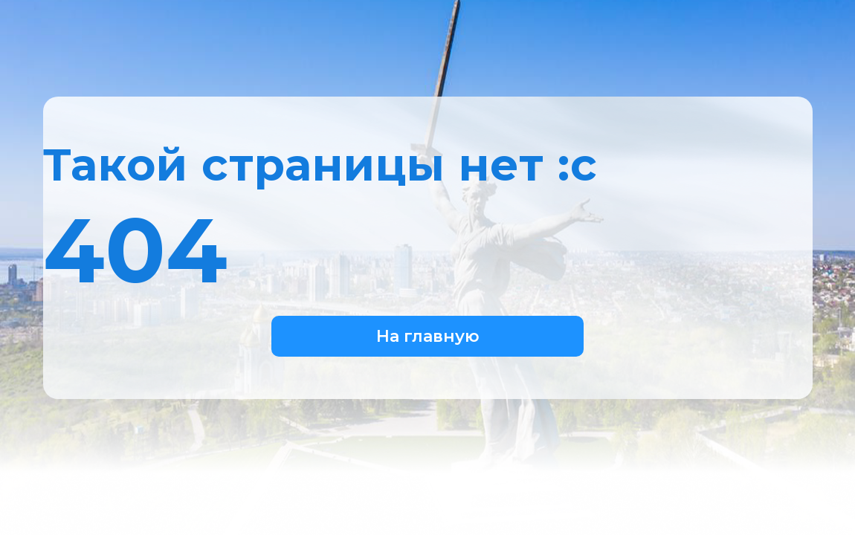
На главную (428, 336)
